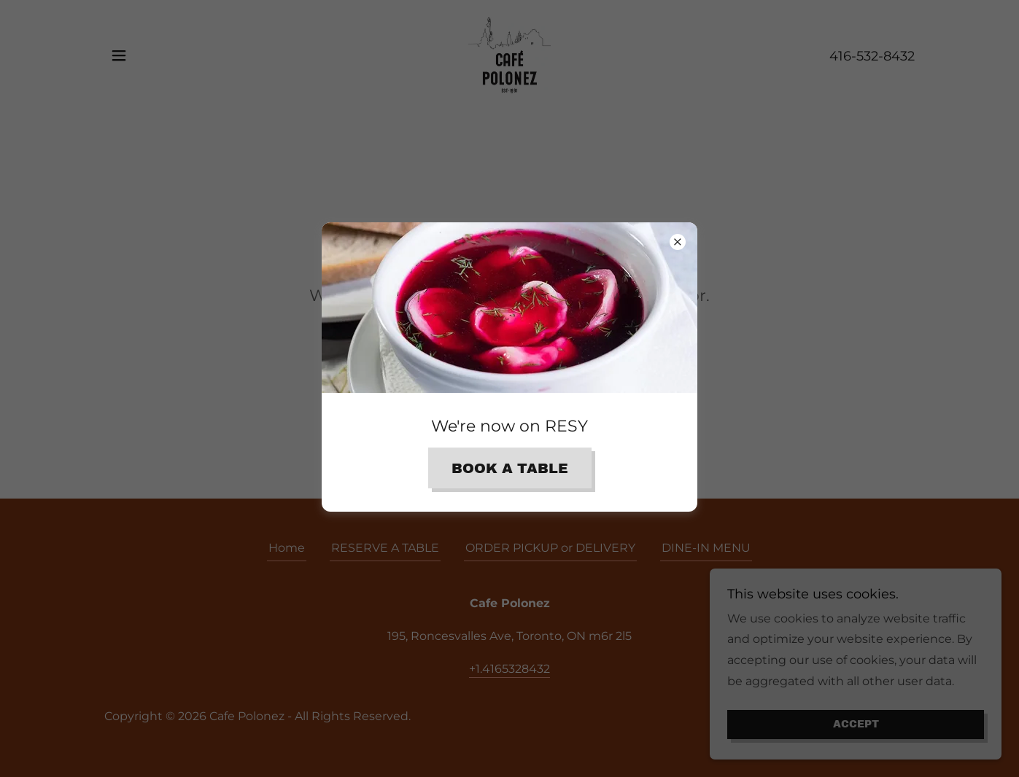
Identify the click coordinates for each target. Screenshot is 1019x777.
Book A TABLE (510, 468)
